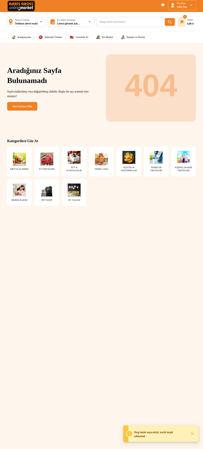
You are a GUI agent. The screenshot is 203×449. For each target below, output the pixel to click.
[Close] (192, 434)
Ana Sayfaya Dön (22, 106)
